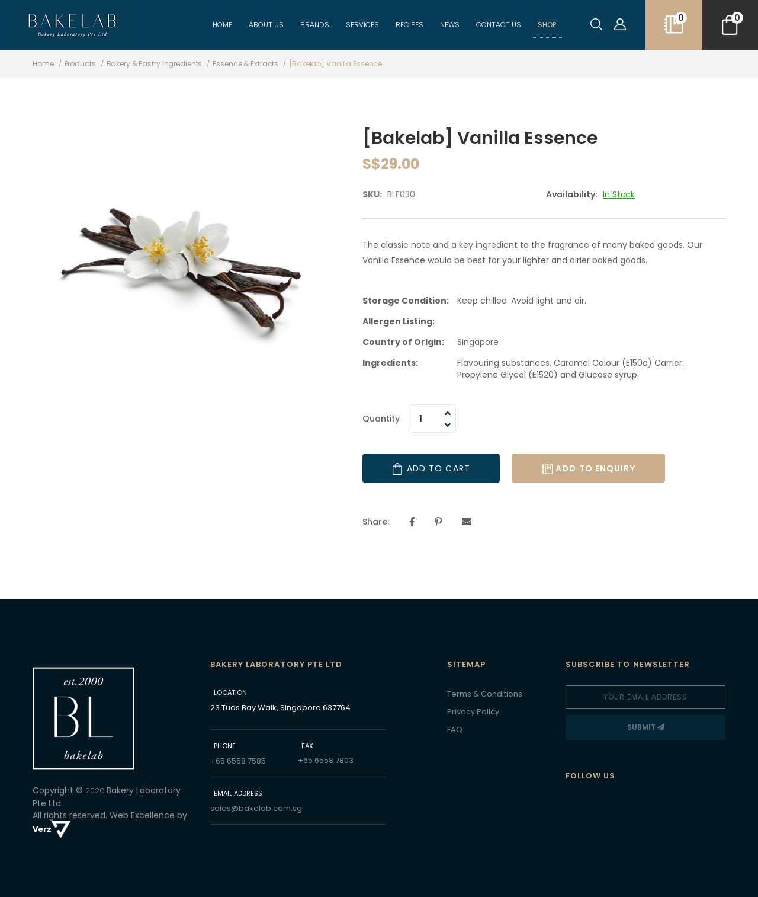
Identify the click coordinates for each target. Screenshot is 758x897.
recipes (409, 25)
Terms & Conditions (484, 694)
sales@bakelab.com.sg (256, 808)
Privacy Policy (473, 711)
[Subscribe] (645, 727)
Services (362, 25)
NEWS (450, 25)
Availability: (572, 194)
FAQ (454, 729)
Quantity (381, 418)
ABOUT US (266, 25)
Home (222, 25)
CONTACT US (498, 25)
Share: (375, 522)
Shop (547, 25)
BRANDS (314, 25)
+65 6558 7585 (238, 761)
